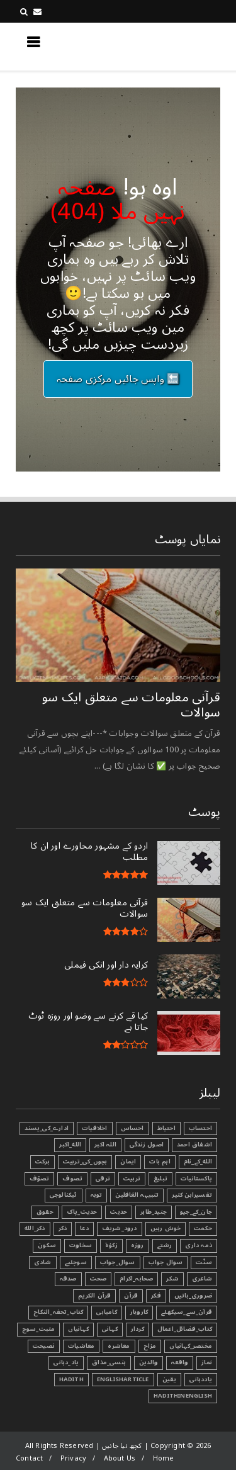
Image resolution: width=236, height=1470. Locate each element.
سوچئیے (76, 1262)
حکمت (203, 1228)
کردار (137, 1329)
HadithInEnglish (183, 1395)
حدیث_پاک (82, 1212)
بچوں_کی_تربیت (85, 1161)
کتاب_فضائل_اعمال (184, 1329)
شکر (172, 1278)
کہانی (110, 1329)
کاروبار (139, 1312)
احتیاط (166, 1128)
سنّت (204, 1262)
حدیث (118, 1212)
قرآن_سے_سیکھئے (186, 1312)
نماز (206, 1362)
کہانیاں (78, 1329)
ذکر (63, 1228)
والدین (148, 1362)
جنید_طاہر (153, 1212)
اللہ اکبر (105, 1144)
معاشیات (81, 1346)
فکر (156, 1295)
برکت (42, 1161)
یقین (169, 1379)
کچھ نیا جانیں (169, 46)
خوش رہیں (165, 1228)
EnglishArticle (123, 1379)
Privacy (73, 1458)
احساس (132, 1128)
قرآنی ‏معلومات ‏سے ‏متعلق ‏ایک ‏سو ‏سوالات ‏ (131, 705)
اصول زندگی (147, 1144)
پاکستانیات (196, 1178)
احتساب (200, 1128)
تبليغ (160, 1178)
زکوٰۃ (111, 1245)
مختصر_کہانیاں (190, 1346)
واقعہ (179, 1362)
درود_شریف (119, 1228)
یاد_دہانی (66, 1362)
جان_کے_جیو (196, 1212)
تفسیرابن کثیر (192, 1195)
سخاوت (80, 1245)
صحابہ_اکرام (136, 1278)
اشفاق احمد (194, 1144)
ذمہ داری (198, 1245)
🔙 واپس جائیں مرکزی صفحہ (118, 379)
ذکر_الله (35, 1228)
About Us (120, 1458)
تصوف (72, 1178)
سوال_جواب (117, 1262)
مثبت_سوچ (38, 1329)
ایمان (128, 1161)
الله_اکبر (70, 1144)
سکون (47, 1245)
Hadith (71, 1379)
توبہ (97, 1195)
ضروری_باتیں (193, 1295)
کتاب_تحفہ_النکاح (58, 1312)
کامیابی (106, 1312)
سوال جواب (166, 1262)
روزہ (137, 1245)
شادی (43, 1262)
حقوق (45, 1212)
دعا (84, 1228)
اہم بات (159, 1161)
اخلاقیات (95, 1128)
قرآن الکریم (94, 1295)
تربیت (131, 1178)
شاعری (202, 1278)
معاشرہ (119, 1346)
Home (163, 1458)
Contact (29, 1458)
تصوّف (40, 1178)
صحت (98, 1278)
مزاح (150, 1346)
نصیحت (44, 1346)
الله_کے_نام (198, 1161)
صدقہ (68, 1278)
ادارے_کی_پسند (47, 1128)
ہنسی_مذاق (109, 1362)
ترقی (103, 1178)
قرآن (131, 1295)
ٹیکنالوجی (63, 1195)
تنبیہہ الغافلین (137, 1195)
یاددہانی (200, 1379)
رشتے (164, 1245)
